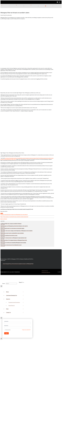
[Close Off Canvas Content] (1, 318)
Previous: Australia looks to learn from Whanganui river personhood (14, 214)
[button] (45, 5)
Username (6, 321)
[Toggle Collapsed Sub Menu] (15, 299)
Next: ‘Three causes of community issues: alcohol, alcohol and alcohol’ (14, 216)
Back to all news (3, 218)
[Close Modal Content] (1, 286)
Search (3, 283)
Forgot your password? (26, 329)
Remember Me (7, 329)
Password (6, 325)
